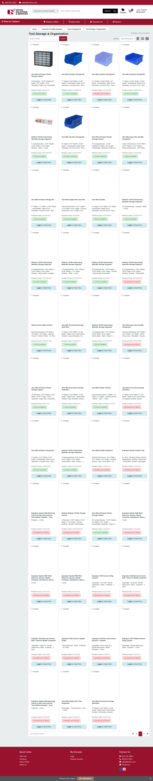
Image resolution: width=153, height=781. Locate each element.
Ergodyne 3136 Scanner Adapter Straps (73, 639)
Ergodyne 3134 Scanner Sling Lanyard (102, 577)
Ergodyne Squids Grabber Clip (133, 450)
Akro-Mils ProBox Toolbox (101, 388)
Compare (35, 45)
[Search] (81, 11)
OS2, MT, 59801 (126, 756)
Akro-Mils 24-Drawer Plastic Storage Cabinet (41, 75)
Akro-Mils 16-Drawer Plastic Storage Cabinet (41, 389)
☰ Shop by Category (11, 22)
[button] (129, 11)
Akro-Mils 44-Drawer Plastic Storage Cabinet (102, 138)
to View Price (44, 100)
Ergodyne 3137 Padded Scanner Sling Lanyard (133, 639)
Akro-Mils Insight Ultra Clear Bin (73, 200)
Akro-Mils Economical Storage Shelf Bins (72, 326)
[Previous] (137, 734)
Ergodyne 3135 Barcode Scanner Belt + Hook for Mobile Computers (134, 577)
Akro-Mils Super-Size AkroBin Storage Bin (133, 138)
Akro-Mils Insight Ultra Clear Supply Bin (72, 702)
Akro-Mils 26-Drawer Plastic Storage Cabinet (102, 514)
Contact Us (124, 765)
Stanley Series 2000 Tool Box (41, 325)
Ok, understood (85, 778)
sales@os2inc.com (28, 3)
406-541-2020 (9, 3)
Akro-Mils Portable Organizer (102, 450)
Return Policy (24, 762)
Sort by (116, 39)
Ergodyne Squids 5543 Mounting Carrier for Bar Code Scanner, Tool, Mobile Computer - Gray (43, 515)
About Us (23, 765)
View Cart (23, 756)
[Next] (144, 734)
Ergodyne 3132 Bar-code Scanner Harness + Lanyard (104, 639)
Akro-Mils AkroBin (98, 200)
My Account (141, 11)
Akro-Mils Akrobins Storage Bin (73, 74)
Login (72, 756)
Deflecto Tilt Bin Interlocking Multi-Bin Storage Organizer (41, 138)
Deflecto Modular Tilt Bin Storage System (73, 514)
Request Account (76, 759)
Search (63, 39)
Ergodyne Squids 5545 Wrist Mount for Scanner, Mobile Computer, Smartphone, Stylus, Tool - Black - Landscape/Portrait (134, 515)
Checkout (23, 759)
